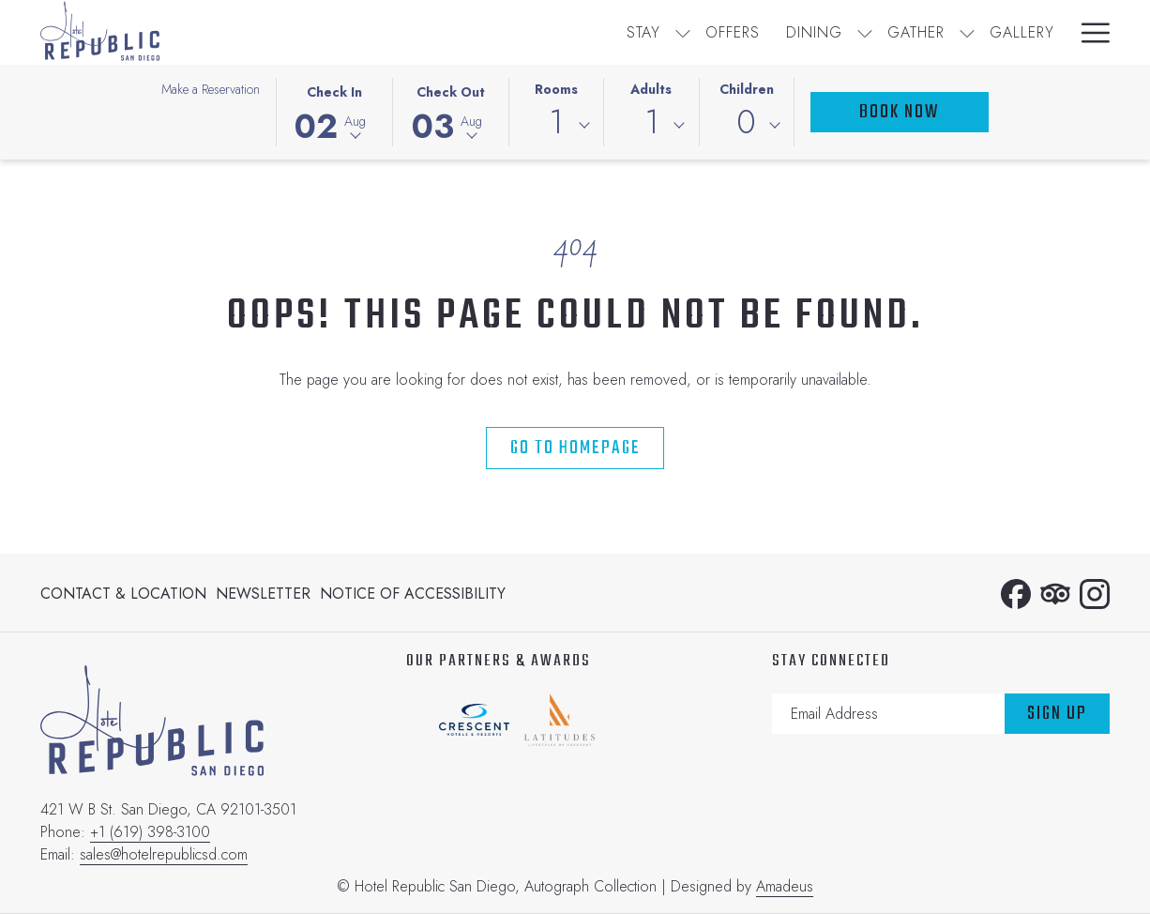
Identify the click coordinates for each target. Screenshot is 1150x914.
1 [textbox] (556, 122)
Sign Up (1057, 713)
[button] (334, 111)
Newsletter (263, 593)
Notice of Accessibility (413, 593)
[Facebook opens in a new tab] (1016, 591)
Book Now (899, 112)
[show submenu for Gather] (652, 32)
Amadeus (784, 886)
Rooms (556, 89)
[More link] (1088, 32)
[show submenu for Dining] (549, 32)
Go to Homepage (575, 448)
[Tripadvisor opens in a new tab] (1055, 591)
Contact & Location (123, 593)
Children (746, 89)
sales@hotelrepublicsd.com (164, 854)
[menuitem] (328, 32)
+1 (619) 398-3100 (150, 832)
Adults (651, 89)
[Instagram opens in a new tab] (1095, 591)
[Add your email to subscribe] (888, 713)
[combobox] (556, 125)
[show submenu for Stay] (367, 32)
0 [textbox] (746, 122)
